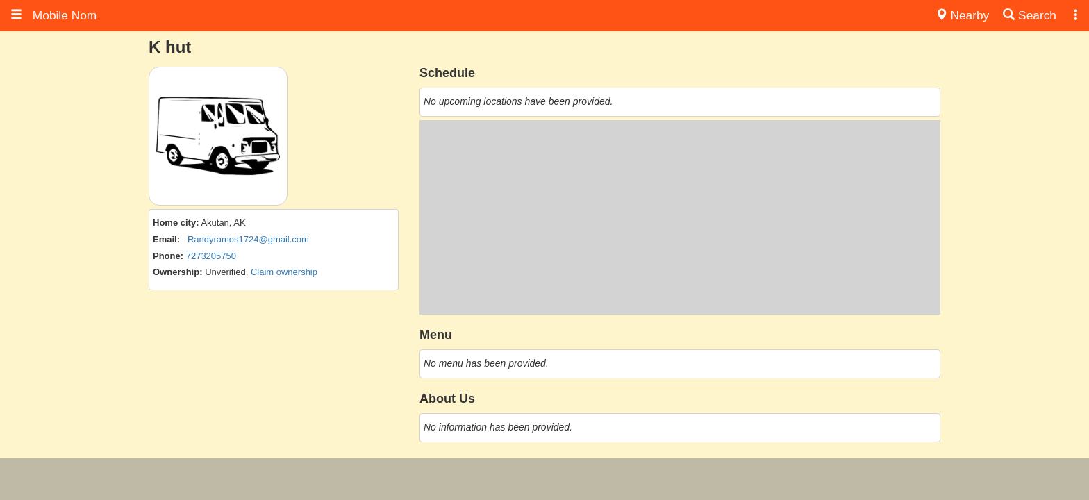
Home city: (176, 222)
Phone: (168, 256)
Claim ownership (284, 272)
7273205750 (211, 256)
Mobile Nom (53, 15)
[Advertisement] (679, 217)
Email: (166, 239)
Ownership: (178, 272)
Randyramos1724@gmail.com (248, 239)
